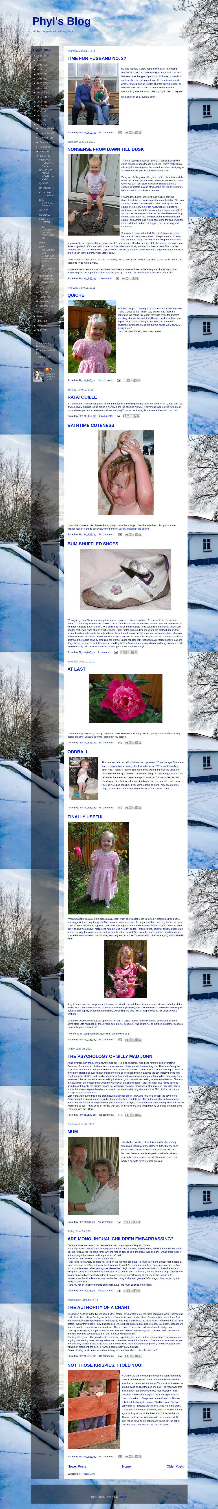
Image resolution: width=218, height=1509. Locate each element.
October (44, 137)
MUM (73, 1131)
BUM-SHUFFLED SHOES (93, 543)
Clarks (90, 620)
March (43, 296)
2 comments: (106, 416)
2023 (40, 69)
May (42, 287)
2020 (40, 83)
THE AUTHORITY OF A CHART (99, 1307)
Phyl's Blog (61, 21)
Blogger (123, 1496)
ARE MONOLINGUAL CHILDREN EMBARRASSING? (121, 1238)
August (44, 147)
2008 (40, 321)
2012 (40, 120)
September (46, 142)
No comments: (107, 132)
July (42, 151)
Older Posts (175, 1466)
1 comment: (105, 278)
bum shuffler (95, 626)
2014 (40, 110)
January (44, 306)
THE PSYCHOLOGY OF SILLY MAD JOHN (110, 1056)
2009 (40, 316)
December (45, 128)
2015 (40, 106)
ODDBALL (78, 751)
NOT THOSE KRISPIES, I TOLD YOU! (105, 1365)
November (45, 133)
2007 (40, 325)
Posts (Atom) (88, 1473)
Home (126, 1466)
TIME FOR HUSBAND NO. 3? (97, 58)
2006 (40, 330)
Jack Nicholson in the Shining (134, 528)
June (42, 156)
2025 (40, 60)
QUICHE (76, 295)
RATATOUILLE (82, 397)
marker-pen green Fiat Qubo (128, 1095)
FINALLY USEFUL (86, 816)
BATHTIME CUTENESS (91, 425)
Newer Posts (77, 1466)
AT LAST (77, 669)
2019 (40, 88)
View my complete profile (50, 377)
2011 (40, 124)
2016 (40, 101)
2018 (40, 92)
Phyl (51, 369)
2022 (40, 74)
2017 (40, 97)
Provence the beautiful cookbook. (161, 410)
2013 (40, 115)
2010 (40, 311)
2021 (40, 78)
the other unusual (88, 736)
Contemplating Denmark (43, 345)
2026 (40, 55)
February (45, 301)
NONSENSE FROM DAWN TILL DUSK (106, 149)
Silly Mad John (90, 1062)
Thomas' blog (43, 357)
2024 (40, 65)
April (42, 292)
